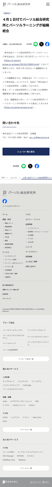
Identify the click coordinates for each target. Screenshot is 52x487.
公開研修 (7, 277)
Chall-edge (27, 385)
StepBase (22, 460)
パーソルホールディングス (13, 330)
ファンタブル (36, 381)
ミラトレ (26, 417)
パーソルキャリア (9, 343)
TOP (3, 178)
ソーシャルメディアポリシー (11, 206)
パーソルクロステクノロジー (38, 336)
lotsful (5, 417)
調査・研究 (6, 219)
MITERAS (20, 456)
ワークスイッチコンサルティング (30, 452)
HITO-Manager (8, 456)
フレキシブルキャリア (11, 385)
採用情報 (29, 256)
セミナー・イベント (33, 219)
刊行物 (7, 237)
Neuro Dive (37, 417)
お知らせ (7, 13)
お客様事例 (8, 270)
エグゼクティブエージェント (21, 401)
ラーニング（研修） (11, 259)
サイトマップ (6, 298)
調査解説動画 (9, 244)
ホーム (4, 214)
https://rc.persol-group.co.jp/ (18, 107)
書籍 (6, 240)
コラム (28, 214)
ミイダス (6, 405)
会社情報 (30, 235)
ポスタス (30, 456)
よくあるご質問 (31, 261)
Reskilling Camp (9, 460)
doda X (32, 405)
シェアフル (15, 417)
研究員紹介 (8, 247)
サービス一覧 (9, 266)
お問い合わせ (30, 266)
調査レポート (9, 223)
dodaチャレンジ (19, 405)
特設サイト (8, 230)
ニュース (13, 178)
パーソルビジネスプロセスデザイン (13, 336)
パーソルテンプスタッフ (36, 330)
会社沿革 (30, 242)
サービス (5, 252)
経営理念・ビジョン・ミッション (38, 232)
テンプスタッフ (8, 381)
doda (5, 401)
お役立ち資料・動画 (11, 273)
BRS (37, 401)
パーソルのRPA (8, 452)
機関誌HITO (8, 233)
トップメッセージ (33, 228)
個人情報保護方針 (8, 285)
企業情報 (29, 224)
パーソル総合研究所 (10, 350)
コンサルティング (10, 256)
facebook (4, 201)
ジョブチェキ (23, 381)
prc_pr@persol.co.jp (39, 137)
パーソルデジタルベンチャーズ (38, 343)
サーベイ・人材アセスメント (14, 263)
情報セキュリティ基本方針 (10, 289)
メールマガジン (31, 251)
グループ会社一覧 (26, 359)
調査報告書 (8, 226)
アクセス (30, 238)
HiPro (5, 421)
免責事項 (5, 294)
